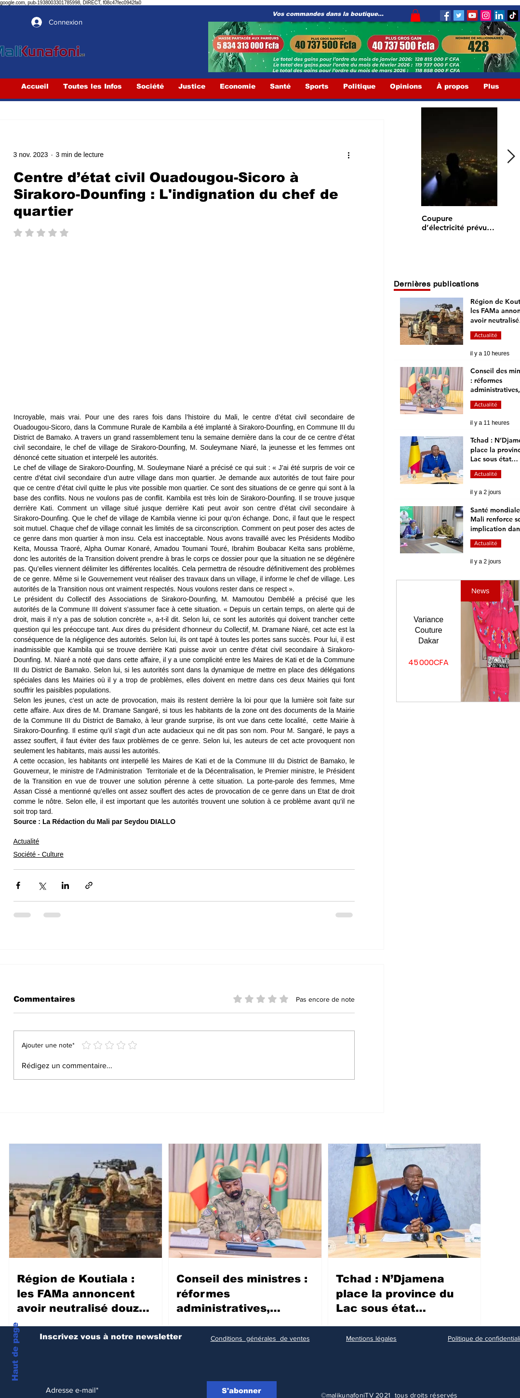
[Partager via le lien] (88, 885)
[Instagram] (485, 15)
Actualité (26, 841)
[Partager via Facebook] (18, 885)
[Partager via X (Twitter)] (41, 885)
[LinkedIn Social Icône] (499, 15)
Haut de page (15, 1351)
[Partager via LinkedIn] (65, 885)
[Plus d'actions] (349, 154)
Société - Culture (38, 854)
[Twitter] (458, 15)
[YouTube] (472, 15)
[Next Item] (511, 157)
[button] (415, 15)
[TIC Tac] (512, 15)
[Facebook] (445, 15)
